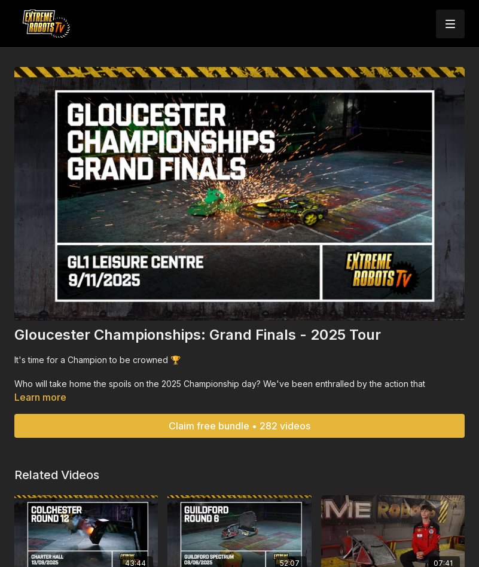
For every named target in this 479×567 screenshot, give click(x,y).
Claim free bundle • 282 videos (239, 426)
